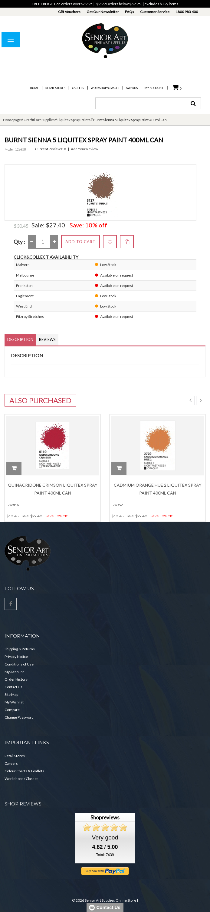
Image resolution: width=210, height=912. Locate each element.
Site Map (11, 694)
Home (34, 88)
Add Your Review (84, 149)
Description (20, 339)
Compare (12, 709)
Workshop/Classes (105, 88)
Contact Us (13, 687)
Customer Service (154, 11)
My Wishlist (14, 702)
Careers (78, 88)
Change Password (19, 717)
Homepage (12, 119)
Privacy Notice (16, 656)
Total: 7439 (105, 855)
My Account (153, 88)
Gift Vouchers (69, 11)
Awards (132, 88)
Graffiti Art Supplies (39, 119)
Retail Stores (55, 88)
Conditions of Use (19, 664)
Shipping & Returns (20, 649)
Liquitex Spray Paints (73, 119)
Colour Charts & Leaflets (24, 771)
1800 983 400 (187, 11)
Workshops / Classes (21, 778)
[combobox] (140, 103)
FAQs (129, 11)
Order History (16, 679)
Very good (105, 837)
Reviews (47, 339)
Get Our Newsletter (103, 11)
